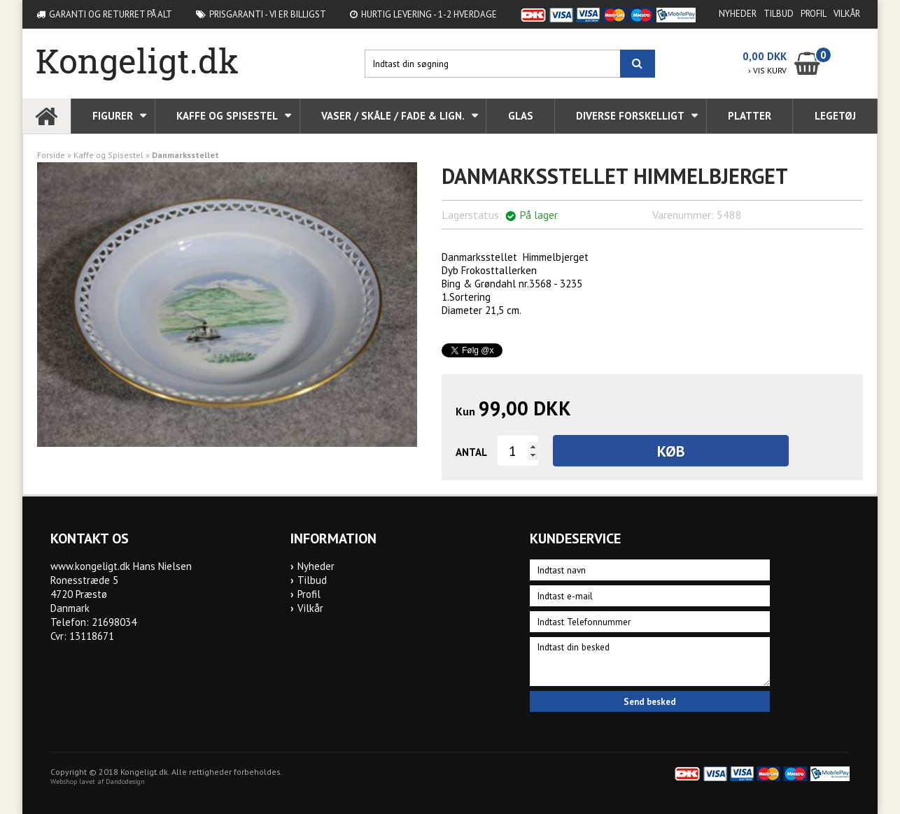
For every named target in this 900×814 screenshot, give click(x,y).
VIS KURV (767, 70)
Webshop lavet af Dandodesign (97, 781)
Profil (814, 14)
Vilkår (847, 14)
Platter (749, 115)
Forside (51, 155)
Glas (520, 115)
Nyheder (738, 14)
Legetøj (835, 115)
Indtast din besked (650, 661)
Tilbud (779, 14)
